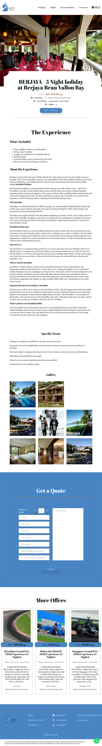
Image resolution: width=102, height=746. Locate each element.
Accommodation (67, 7)
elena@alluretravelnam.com (87, 715)
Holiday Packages (36, 720)
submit (51, 569)
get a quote (51, 110)
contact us (33, 725)
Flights (53, 7)
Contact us (83, 7)
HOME (30, 715)
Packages (42, 7)
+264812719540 (83, 720)
